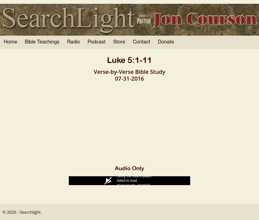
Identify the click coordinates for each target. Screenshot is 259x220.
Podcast (96, 42)
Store (119, 42)
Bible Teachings (42, 42)
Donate (166, 42)
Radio (73, 42)
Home (10, 42)
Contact (141, 42)
